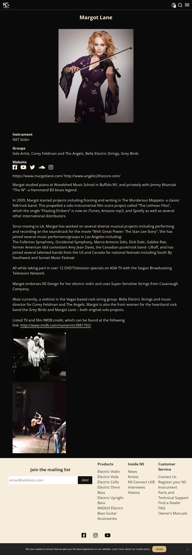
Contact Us (167, 476)
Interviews (136, 487)
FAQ (161, 508)
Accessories (107, 518)
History (134, 492)
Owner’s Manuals (172, 513)
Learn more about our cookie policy (131, 549)
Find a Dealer (169, 502)
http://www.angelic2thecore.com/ (92, 175)
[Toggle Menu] (187, 5)
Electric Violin (109, 471)
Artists (133, 476)
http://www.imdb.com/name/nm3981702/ (55, 325)
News (132, 471)
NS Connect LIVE (141, 482)
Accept (159, 549)
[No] (187, 549)
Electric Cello (108, 482)
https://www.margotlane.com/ (38, 175)
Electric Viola (108, 476)
